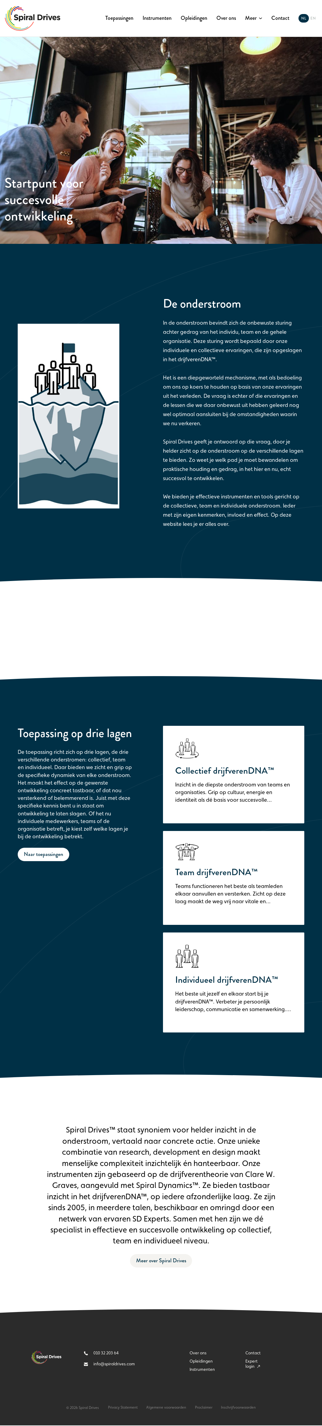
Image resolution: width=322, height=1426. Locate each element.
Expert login (252, 1365)
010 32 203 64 (101, 1353)
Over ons (226, 18)
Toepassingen (119, 18)
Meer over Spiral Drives (161, 1261)
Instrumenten (157, 18)
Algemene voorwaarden (166, 1408)
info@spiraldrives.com (109, 1365)
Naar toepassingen (43, 854)
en (313, 18)
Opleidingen (194, 18)
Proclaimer (204, 1408)
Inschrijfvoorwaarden (239, 1408)
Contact (280, 18)
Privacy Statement (122, 1408)
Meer (251, 18)
